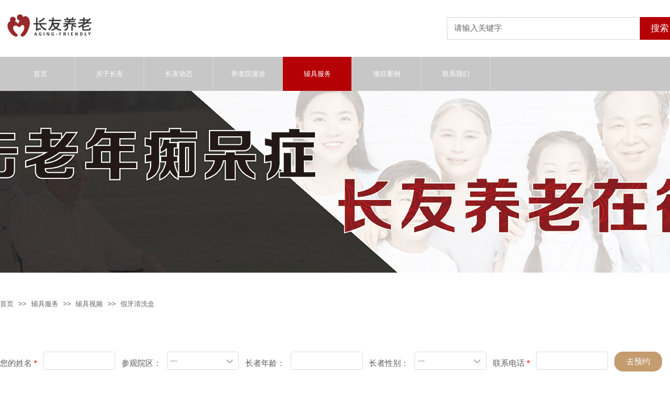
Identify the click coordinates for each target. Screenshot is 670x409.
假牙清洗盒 (137, 304)
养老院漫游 (248, 74)
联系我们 (456, 74)
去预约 (638, 361)
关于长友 (109, 74)
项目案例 (386, 74)
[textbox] (543, 28)
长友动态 (178, 74)
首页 (7, 304)
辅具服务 (44, 304)
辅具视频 (89, 304)
